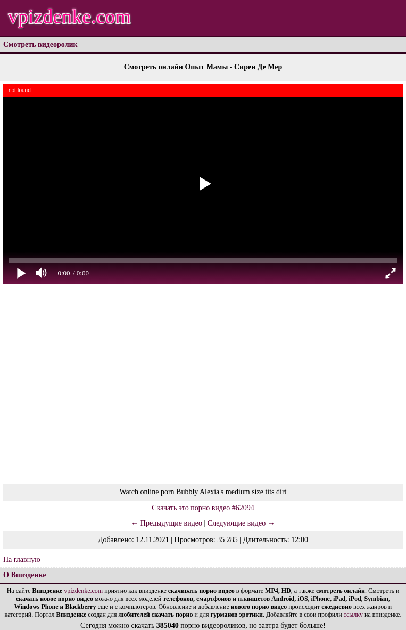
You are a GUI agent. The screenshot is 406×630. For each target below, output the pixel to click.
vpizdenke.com (69, 16)
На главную (21, 559)
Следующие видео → (241, 523)
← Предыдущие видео (166, 523)
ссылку (353, 614)
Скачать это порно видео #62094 (203, 508)
